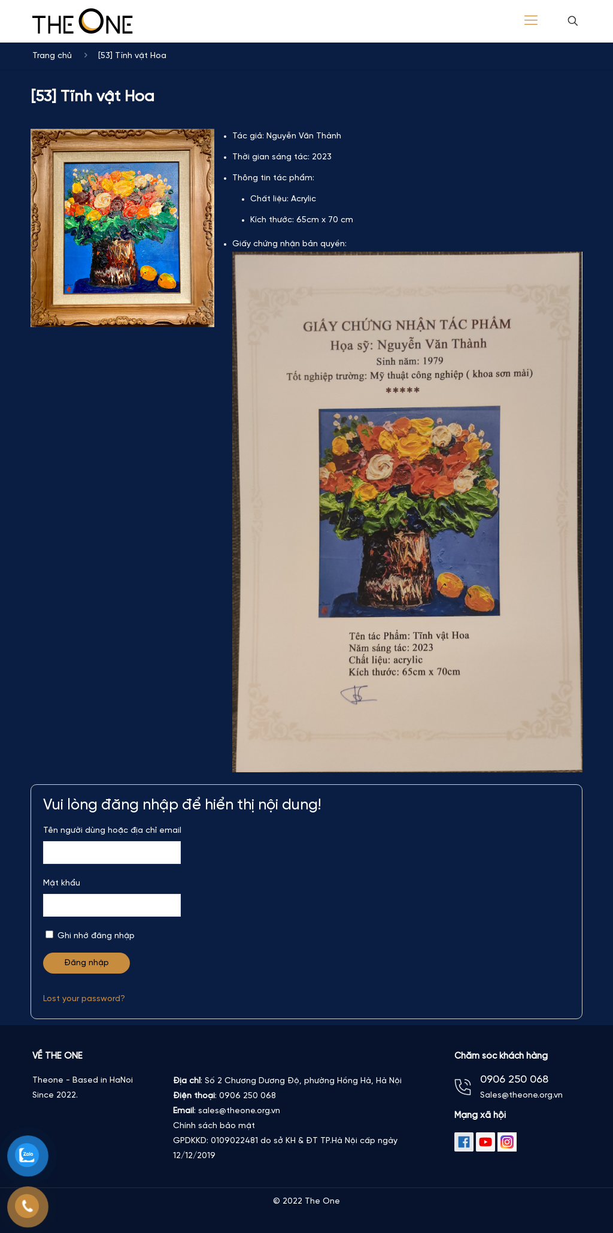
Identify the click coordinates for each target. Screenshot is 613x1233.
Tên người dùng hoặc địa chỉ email (112, 830)
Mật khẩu (61, 883)
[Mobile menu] (531, 21)
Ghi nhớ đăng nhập (90, 935)
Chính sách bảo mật (214, 1126)
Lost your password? (84, 999)
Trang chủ (52, 56)
